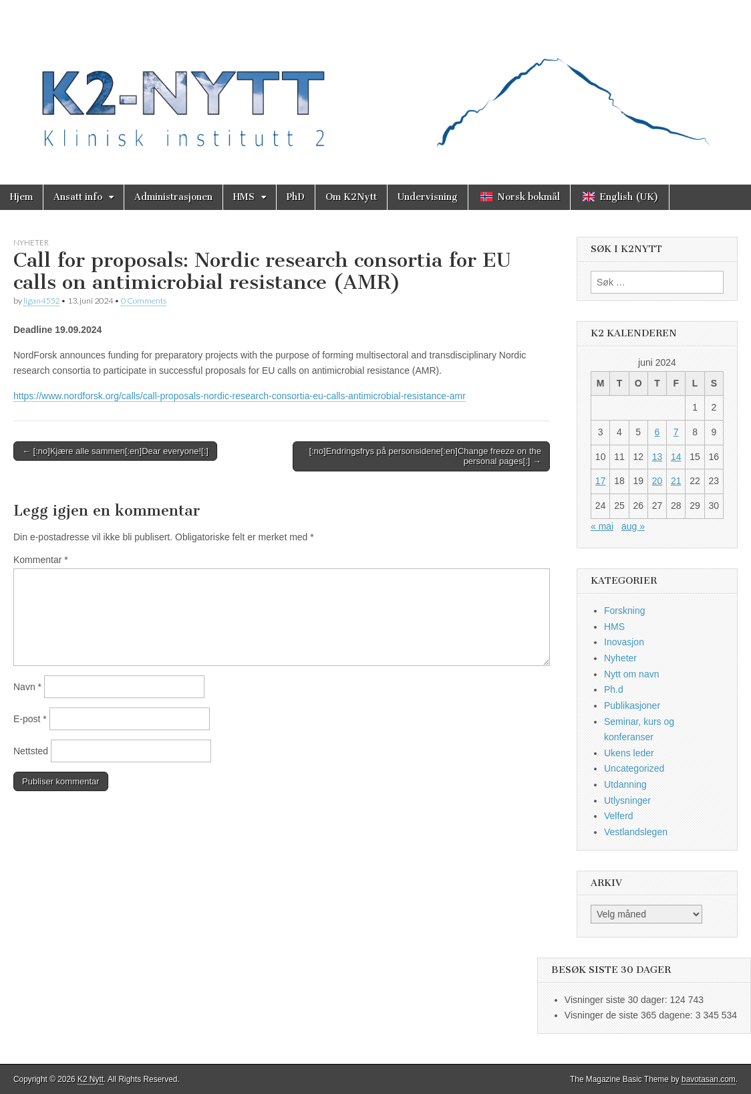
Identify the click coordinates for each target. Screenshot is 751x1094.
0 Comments (143, 301)
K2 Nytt (91, 1079)
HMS (244, 197)
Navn (27, 686)
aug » (633, 526)
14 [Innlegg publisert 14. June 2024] (676, 456)
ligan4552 (41, 301)
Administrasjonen (173, 197)
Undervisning (428, 197)
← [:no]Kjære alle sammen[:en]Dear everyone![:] (115, 451)
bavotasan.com (709, 1079)
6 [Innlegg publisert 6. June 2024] (657, 432)
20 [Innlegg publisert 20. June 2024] (657, 480)
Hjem (21, 197)
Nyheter (31, 242)
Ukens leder (629, 753)
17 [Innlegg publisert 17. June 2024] (600, 480)
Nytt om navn (631, 674)
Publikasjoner (632, 705)
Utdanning (625, 784)
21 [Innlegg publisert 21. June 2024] (676, 480)
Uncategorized (634, 768)
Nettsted (30, 751)
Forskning (624, 610)
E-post (30, 719)
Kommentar (40, 559)
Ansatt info (77, 197)
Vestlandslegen (635, 832)
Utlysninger (627, 800)
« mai (602, 526)
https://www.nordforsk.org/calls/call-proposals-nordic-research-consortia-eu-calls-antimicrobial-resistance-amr (239, 396)
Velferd (618, 815)
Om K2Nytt (351, 197)
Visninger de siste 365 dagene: (630, 1015)
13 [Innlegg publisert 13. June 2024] (657, 456)
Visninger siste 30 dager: (617, 999)
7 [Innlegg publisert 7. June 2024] (676, 432)
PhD (296, 197)
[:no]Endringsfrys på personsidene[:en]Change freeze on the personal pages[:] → (425, 456)
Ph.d (613, 689)
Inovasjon (624, 642)
